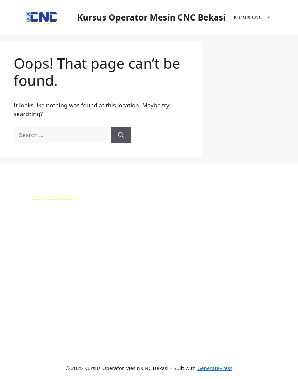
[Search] (121, 135)
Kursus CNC (255, 17)
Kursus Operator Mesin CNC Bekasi (151, 17)
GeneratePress (214, 368)
